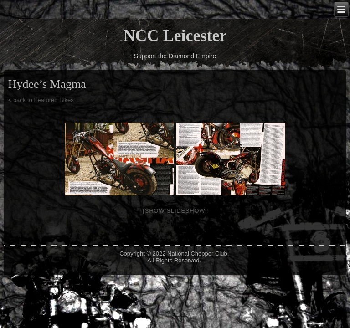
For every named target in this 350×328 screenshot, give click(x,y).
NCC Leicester (175, 35)
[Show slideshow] (175, 210)
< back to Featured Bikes (41, 100)
